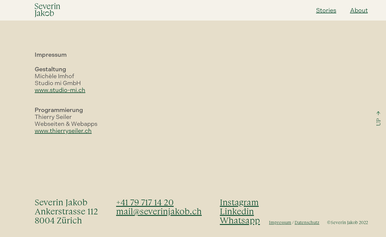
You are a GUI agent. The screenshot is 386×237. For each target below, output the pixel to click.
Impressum (280, 223)
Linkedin (237, 211)
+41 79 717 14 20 (145, 202)
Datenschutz (307, 223)
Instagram (239, 202)
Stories (326, 10)
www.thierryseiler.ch (63, 130)
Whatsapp (240, 220)
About (359, 10)
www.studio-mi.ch (60, 90)
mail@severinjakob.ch (159, 211)
